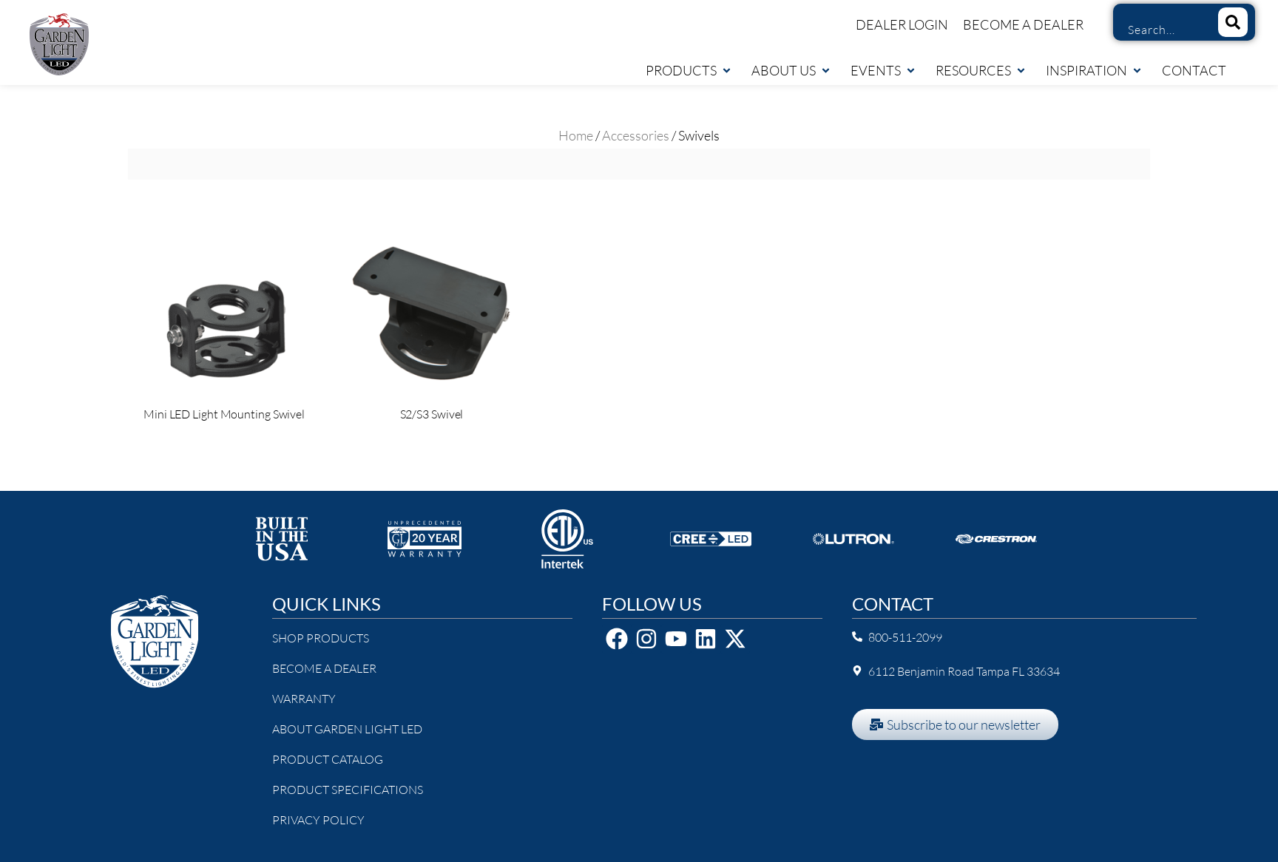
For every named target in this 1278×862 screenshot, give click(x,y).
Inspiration (1094, 70)
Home (575, 135)
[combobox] (1160, 29)
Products (689, 70)
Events (883, 70)
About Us (791, 70)
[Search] (1233, 22)
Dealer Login (902, 24)
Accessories (635, 135)
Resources (981, 70)
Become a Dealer (1023, 24)
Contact (1194, 70)
